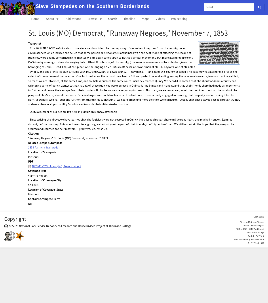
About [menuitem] (51, 20)
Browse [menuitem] (93, 20)
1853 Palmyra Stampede (43, 147)
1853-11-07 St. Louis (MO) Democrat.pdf (56, 166)
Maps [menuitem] (145, 19)
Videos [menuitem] (160, 19)
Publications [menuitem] (73, 19)
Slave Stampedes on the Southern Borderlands (92, 6)
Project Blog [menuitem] (179, 19)
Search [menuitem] (112, 19)
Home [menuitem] (35, 19)
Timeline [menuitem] (129, 19)
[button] (219, 52)
